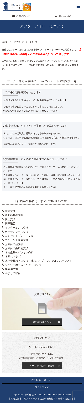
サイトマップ (42, 387)
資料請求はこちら (42, 322)
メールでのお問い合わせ (42, 365)
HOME (4, 42)
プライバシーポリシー (42, 380)
